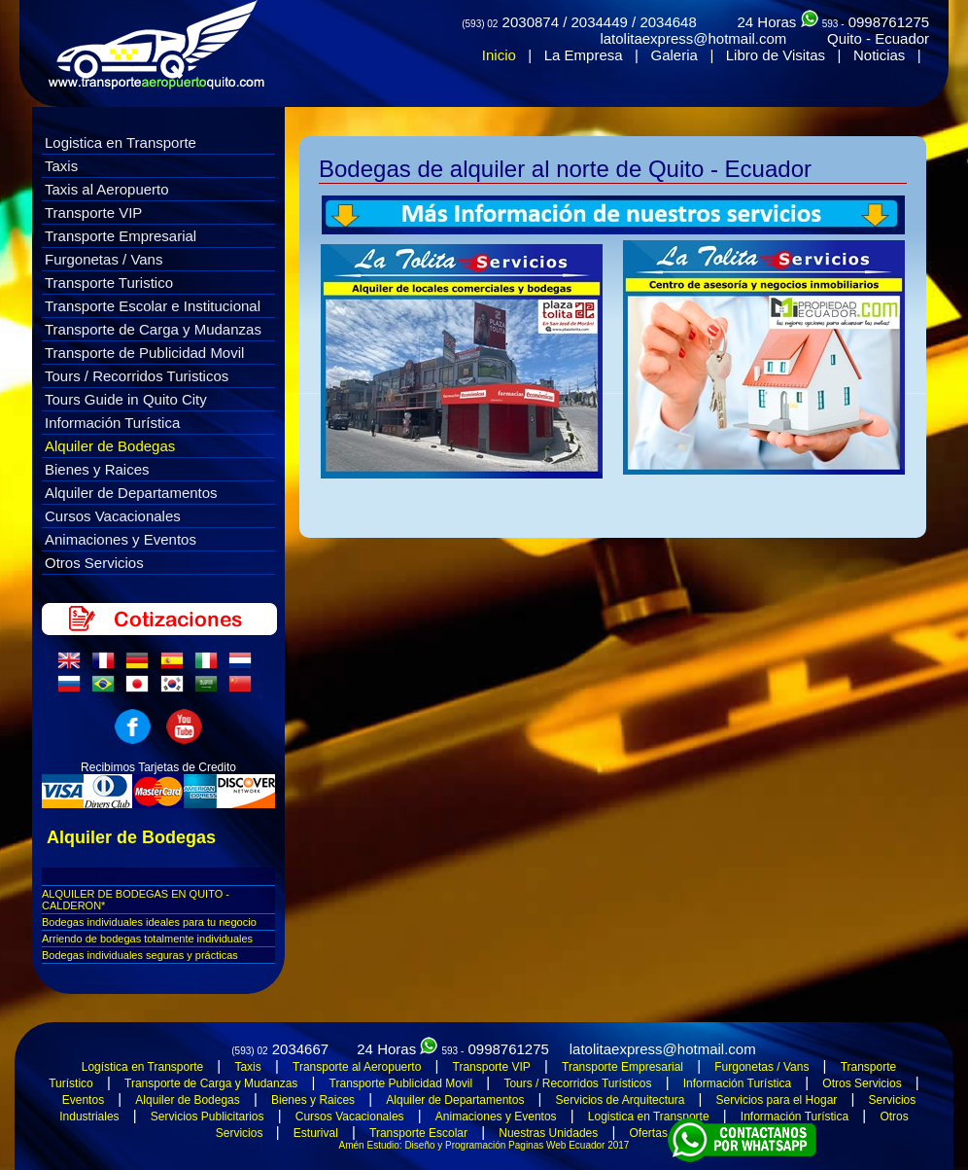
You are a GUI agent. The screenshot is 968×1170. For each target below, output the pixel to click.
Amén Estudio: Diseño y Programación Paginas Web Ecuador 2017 (484, 1145)
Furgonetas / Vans (103, 259)
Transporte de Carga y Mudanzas (153, 329)
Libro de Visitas (775, 55)
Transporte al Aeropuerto (357, 1067)
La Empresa (583, 55)
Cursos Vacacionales (113, 516)
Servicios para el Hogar (777, 1100)
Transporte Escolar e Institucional (152, 306)
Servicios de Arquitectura (620, 1100)
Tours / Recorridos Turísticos (577, 1083)
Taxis (61, 166)
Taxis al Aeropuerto (107, 189)
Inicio (499, 55)
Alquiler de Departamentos (131, 492)
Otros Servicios (94, 562)
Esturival (316, 1133)
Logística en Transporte (142, 1067)
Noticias (879, 55)
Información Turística (112, 422)
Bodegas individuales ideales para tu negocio (149, 922)
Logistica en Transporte (120, 142)
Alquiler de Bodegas (110, 446)
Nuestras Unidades (548, 1133)
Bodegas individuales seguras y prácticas (140, 955)
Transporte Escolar (418, 1133)
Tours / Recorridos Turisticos (136, 376)
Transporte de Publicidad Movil (144, 352)
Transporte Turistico (109, 282)
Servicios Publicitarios (207, 1116)
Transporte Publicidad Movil (401, 1083)
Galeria (674, 55)
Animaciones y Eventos (120, 539)
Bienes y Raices (97, 469)
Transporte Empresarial (120, 236)
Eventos (83, 1100)
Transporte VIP (93, 212)
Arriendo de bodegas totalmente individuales (147, 938)
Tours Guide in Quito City (126, 399)
